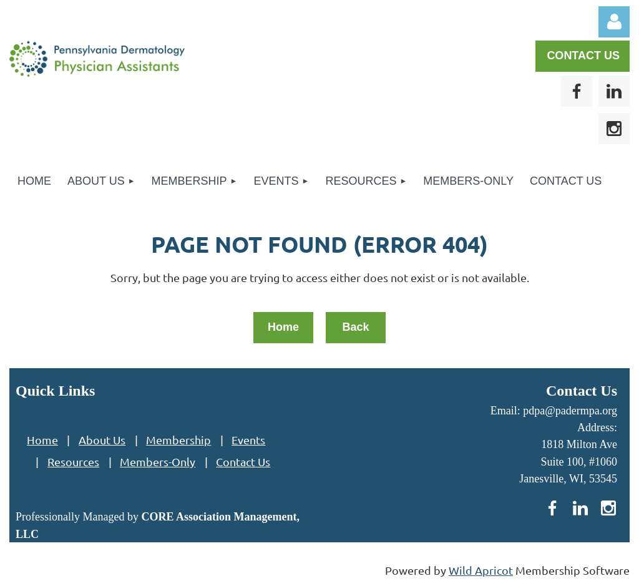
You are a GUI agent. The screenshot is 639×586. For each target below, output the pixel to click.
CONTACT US (583, 55)
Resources (73, 461)
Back (355, 327)
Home (283, 327)
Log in (614, 21)
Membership (178, 439)
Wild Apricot (481, 570)
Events (248, 439)
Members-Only (157, 461)
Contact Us (243, 461)
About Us (102, 439)
